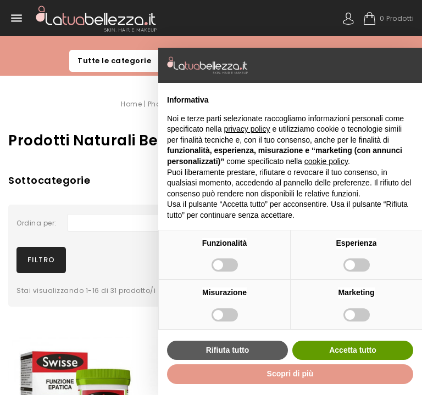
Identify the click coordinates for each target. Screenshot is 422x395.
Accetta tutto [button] (352, 350)
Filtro (41, 258)
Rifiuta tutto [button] (227, 350)
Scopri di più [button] (290, 373)
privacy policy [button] (247, 129)
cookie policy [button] (326, 161)
